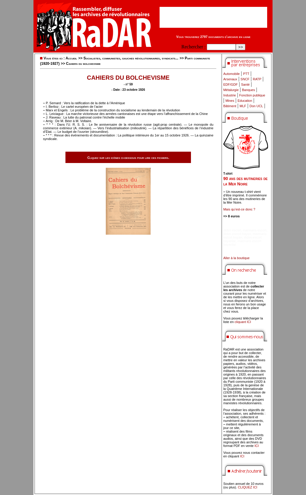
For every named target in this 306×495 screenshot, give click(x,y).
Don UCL (256, 106)
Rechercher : (193, 46)
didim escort (232, 230)
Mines (229, 100)
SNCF (245, 79)
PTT (246, 74)
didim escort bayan (237, 234)
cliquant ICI (243, 322)
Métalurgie (230, 90)
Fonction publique (252, 95)
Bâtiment (229, 106)
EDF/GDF (230, 84)
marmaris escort (255, 230)
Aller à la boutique (236, 258)
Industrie (229, 95)
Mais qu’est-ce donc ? (239, 209)
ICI (257, 446)
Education (245, 100)
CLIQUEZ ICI (247, 487)
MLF (243, 106)
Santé (245, 84)
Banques (248, 90)
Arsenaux (230, 79)
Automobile (231, 74)
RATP (257, 79)
